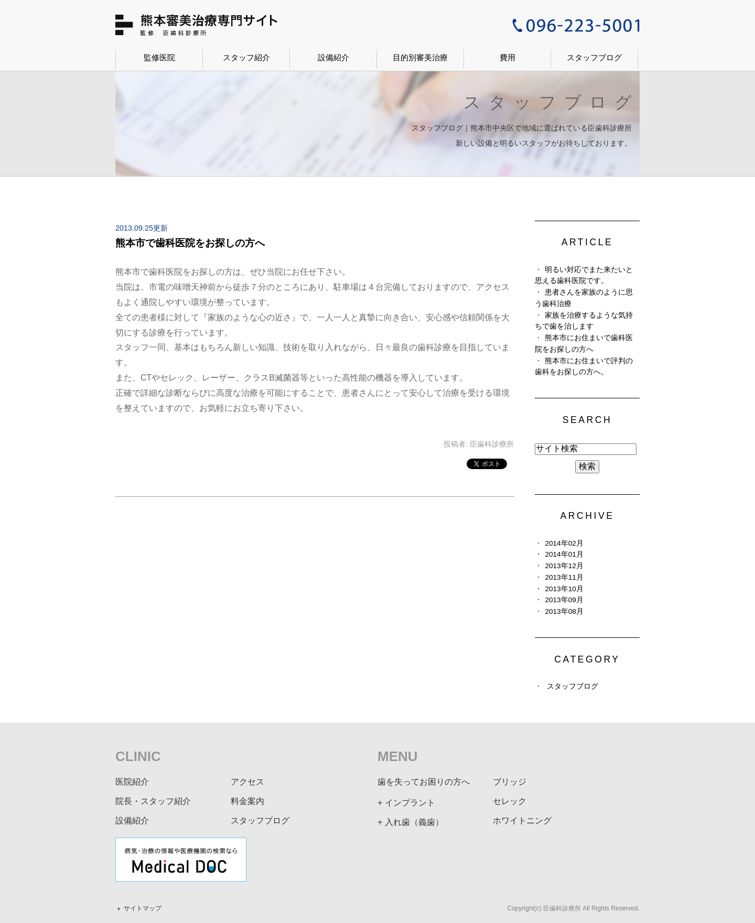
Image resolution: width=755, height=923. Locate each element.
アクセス (247, 781)
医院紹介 (132, 781)
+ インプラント (406, 802)
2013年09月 (564, 600)
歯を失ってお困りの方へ (424, 781)
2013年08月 (564, 611)
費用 (507, 57)
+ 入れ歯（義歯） (411, 822)
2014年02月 (564, 543)
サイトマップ (142, 908)
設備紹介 (333, 57)
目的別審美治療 (420, 57)
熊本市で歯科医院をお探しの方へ (190, 242)
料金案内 (247, 801)
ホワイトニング (522, 820)
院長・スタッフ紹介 (153, 801)
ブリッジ (509, 781)
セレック (509, 801)
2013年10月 (564, 589)
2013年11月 (564, 577)
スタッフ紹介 (246, 57)
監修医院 (159, 57)
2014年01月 (564, 554)
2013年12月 (564, 566)
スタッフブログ (594, 57)
